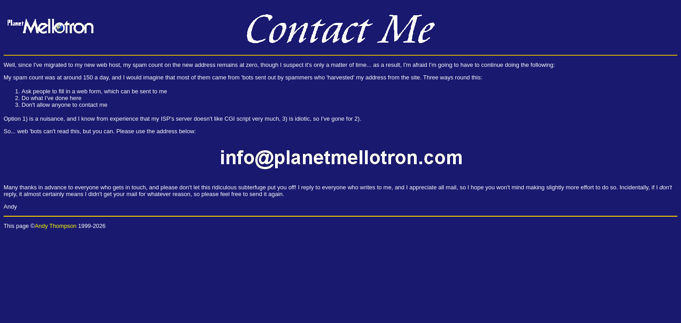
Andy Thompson (55, 226)
